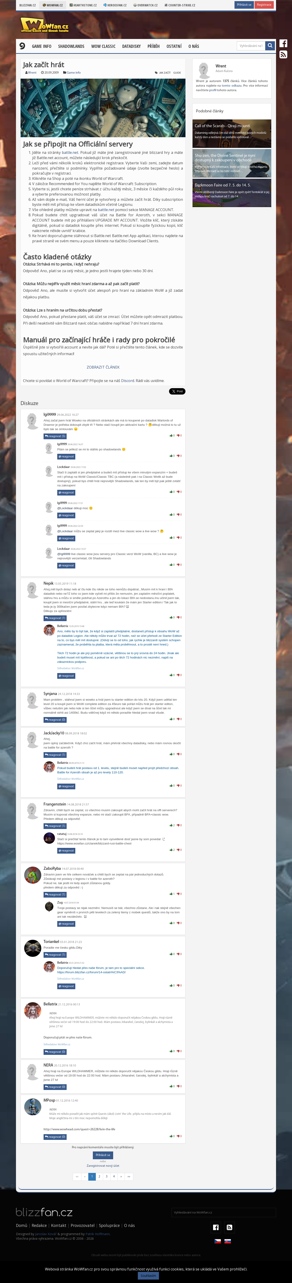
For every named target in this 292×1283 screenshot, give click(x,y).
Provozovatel (83, 1225)
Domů (21, 1225)
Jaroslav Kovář (46, 1234)
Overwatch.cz (145, 5)
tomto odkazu (231, 86)
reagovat (66, 456)
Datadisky (131, 46)
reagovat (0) (55, 720)
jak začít (165, 73)
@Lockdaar (65, 508)
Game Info (41, 46)
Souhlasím (148, 1275)
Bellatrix (62, 626)
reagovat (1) (55, 618)
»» (129, 1176)
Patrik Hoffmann (98, 1234)
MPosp (49, 1100)
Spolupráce (109, 1225)
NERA (48, 1065)
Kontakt (58, 1225)
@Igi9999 (63, 554)
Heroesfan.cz (115, 5)
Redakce (39, 1225)
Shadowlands (71, 46)
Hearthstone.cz (83, 5)
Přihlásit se (244, 5)
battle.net (70, 152)
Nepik (48, 583)
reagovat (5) (55, 436)
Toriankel (51, 942)
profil (212, 90)
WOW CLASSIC (103, 46)
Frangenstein (55, 804)
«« (77, 1176)
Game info (74, 73)
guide (177, 73)
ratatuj (61, 834)
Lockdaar (63, 467)
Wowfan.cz (53, 5)
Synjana (50, 694)
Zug (60, 902)
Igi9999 (50, 415)
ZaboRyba (52, 869)
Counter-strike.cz (179, 5)
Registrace (264, 5)
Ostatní (174, 46)
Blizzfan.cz (27, 5)
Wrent (32, 73)
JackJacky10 (54, 733)
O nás (193, 46)
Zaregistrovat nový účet (103, 1166)
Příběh (154, 46)
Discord (127, 380)
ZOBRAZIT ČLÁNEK (103, 367)
